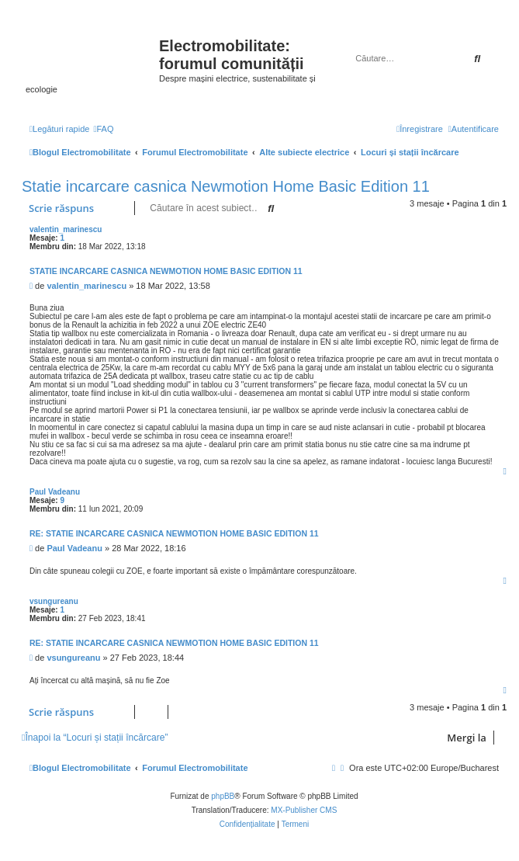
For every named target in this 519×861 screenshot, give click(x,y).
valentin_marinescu (65, 229)
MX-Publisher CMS (304, 810)
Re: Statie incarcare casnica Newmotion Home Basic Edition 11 (174, 533)
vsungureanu (53, 601)
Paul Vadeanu (54, 492)
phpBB (222, 796)
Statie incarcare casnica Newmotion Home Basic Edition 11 (226, 186)
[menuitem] (103, 129)
